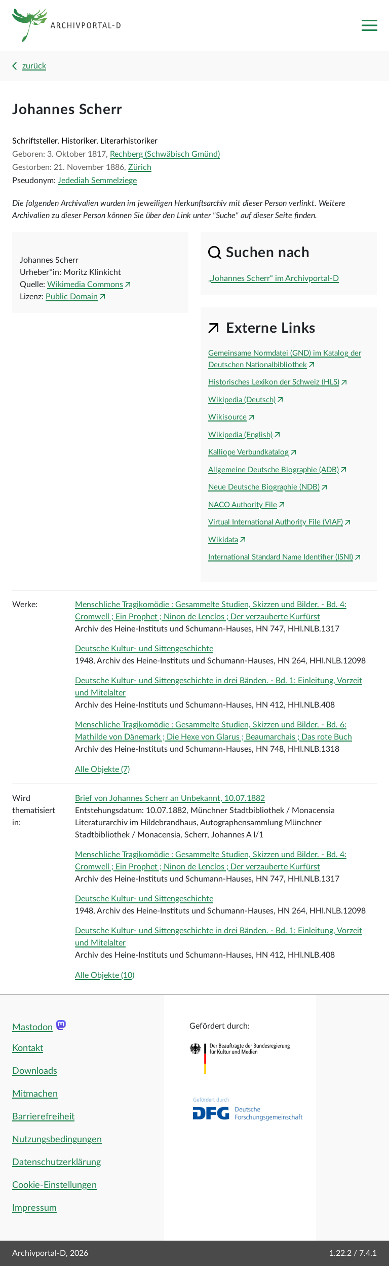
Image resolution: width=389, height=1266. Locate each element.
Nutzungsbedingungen (57, 1139)
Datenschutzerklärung (56, 1162)
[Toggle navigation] (369, 25)
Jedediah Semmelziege (97, 181)
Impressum (34, 1208)
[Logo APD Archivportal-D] (74, 25)
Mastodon (32, 1027)
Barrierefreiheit (43, 1116)
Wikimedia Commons (85, 284)
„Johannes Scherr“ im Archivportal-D (273, 278)
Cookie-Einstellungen (54, 1185)
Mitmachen (35, 1094)
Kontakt (27, 1048)
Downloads (34, 1071)
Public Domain (72, 297)
